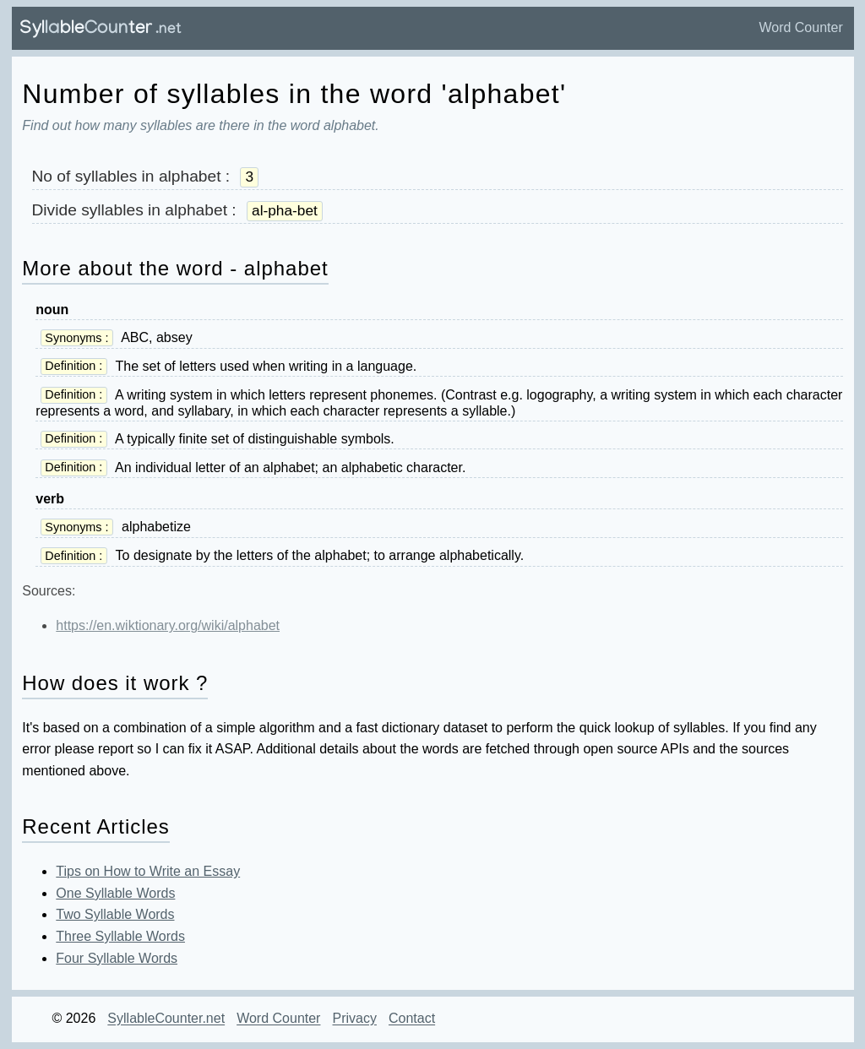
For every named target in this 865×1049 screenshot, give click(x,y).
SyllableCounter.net (166, 1019)
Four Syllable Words (116, 958)
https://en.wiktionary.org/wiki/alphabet (168, 625)
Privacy (354, 1019)
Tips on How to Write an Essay (148, 871)
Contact (412, 1019)
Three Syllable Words (120, 936)
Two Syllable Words (115, 914)
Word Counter (800, 27)
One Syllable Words (115, 893)
